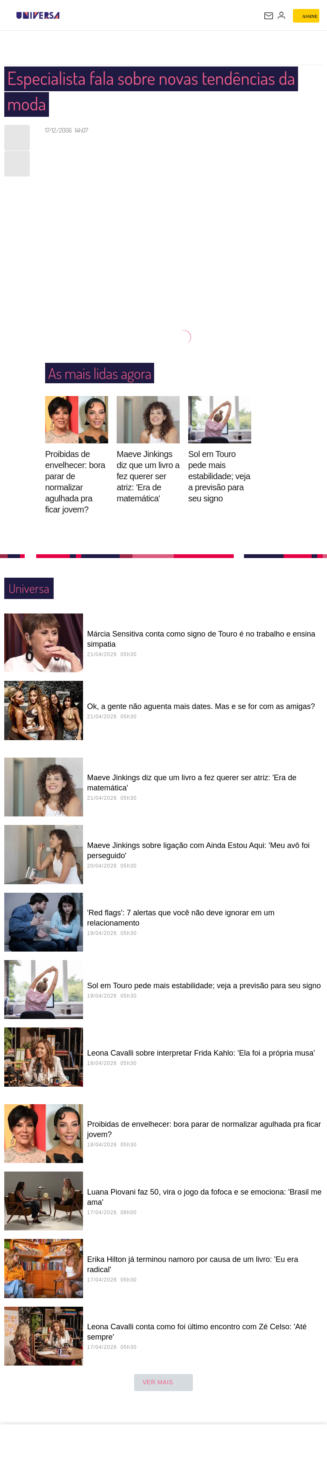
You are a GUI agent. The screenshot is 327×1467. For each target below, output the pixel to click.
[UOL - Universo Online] (65, 15)
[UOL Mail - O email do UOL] (269, 16)
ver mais (164, 1382)
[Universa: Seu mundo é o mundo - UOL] (38, 15)
